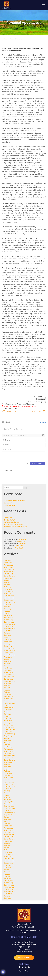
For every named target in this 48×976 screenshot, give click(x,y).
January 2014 (8, 883)
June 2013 (7, 898)
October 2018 (8, 758)
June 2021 (7, 688)
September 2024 (9, 602)
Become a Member (10, 503)
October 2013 (8, 889)
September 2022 (9, 655)
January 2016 (8, 830)
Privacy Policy (24, 971)
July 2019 (7, 738)
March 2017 (8, 799)
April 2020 (7, 718)
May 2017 (7, 795)
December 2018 (9, 753)
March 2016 (8, 826)
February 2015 (8, 854)
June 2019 (7, 740)
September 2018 (9, 760)
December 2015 (9, 832)
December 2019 (9, 727)
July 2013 (7, 896)
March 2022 (8, 668)
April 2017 (7, 797)
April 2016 (7, 823)
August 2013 (8, 894)
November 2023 (9, 624)
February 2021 (8, 696)
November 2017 (9, 782)
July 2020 (7, 712)
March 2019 (8, 747)
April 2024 (7, 613)
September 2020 (9, 707)
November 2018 (9, 756)
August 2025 (8, 578)
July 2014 (7, 870)
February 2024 (9, 617)
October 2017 (8, 784)
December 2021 (9, 674)
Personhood (8, 518)
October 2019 (8, 731)
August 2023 (8, 631)
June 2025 (7, 582)
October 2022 (8, 652)
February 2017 (8, 802)
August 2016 (8, 815)
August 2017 (8, 788)
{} (25, 435)
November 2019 (9, 729)
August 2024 (8, 604)
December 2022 (9, 648)
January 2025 (8, 593)
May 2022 (7, 663)
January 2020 (8, 725)
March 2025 (8, 589)
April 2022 (7, 666)
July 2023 (7, 633)
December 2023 (9, 622)
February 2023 (9, 644)
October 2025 (8, 574)
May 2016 (7, 821)
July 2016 (7, 817)
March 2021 (8, 694)
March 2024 (8, 615)
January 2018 (8, 777)
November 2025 (9, 571)
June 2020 (7, 714)
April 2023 (7, 639)
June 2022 (7, 661)
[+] (28, 435)
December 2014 (9, 859)
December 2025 (9, 569)
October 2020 (8, 705)
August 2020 (8, 709)
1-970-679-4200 (24, 949)
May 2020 (7, 716)
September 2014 (9, 865)
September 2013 (9, 891)
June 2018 (7, 766)
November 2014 (9, 861)
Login (43, 422)
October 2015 (8, 837)
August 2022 (8, 657)
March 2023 (8, 642)
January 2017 (8, 804)
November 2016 (9, 808)
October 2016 (8, 810)
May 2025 (7, 585)
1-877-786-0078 (24, 947)
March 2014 (8, 878)
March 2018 (8, 773)
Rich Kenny (13, 409)
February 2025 (9, 591)
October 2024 (8, 600)
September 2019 (9, 734)
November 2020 (9, 703)
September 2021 (9, 681)
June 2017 (7, 793)
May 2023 (7, 637)
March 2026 (8, 563)
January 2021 (8, 699)
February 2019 (8, 749)
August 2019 (8, 736)
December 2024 (9, 595)
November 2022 (9, 650)
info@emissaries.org (24, 952)
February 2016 (8, 828)
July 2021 (7, 685)
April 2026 (7, 560)
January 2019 (8, 751)
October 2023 (8, 626)
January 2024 (8, 620)
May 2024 (7, 611)
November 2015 (9, 834)
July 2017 (7, 791)
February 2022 (8, 670)
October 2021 (8, 679)
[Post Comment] (37, 463)
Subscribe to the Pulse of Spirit (14, 501)
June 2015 (7, 845)
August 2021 (8, 683)
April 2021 (7, 692)
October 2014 (8, 863)
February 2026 (9, 565)
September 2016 (9, 813)
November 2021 (9, 677)
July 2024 (7, 606)
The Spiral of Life (9, 520)
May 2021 (7, 690)
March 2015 (8, 852)
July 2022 (7, 659)
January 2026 (8, 567)
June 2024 (7, 609)
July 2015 (7, 843)
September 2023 (9, 628)
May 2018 (7, 769)
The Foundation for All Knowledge (15, 526)
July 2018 (7, 764)
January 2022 (8, 672)
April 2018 (7, 771)
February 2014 (8, 880)
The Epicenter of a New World (14, 524)
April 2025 (7, 587)
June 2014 (7, 872)
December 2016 (9, 806)
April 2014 (7, 876)
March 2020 (8, 720)
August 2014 (8, 867)
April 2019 (7, 745)
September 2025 (9, 576)
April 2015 (7, 850)
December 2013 (9, 885)
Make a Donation (9, 505)
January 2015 (8, 856)
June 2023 (7, 635)
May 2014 (7, 874)
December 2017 (9, 780)
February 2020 (9, 723)
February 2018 (8, 775)
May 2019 (7, 742)
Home (5, 39)
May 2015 (7, 848)
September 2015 (9, 839)
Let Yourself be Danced (12, 522)
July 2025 (7, 580)
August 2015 (8, 841)
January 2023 (8, 646)
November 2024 (9, 598)
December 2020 (9, 701)
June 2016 (7, 819)
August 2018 (8, 762)
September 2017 (9, 786)
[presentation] (25, 456)
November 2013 (9, 887)
